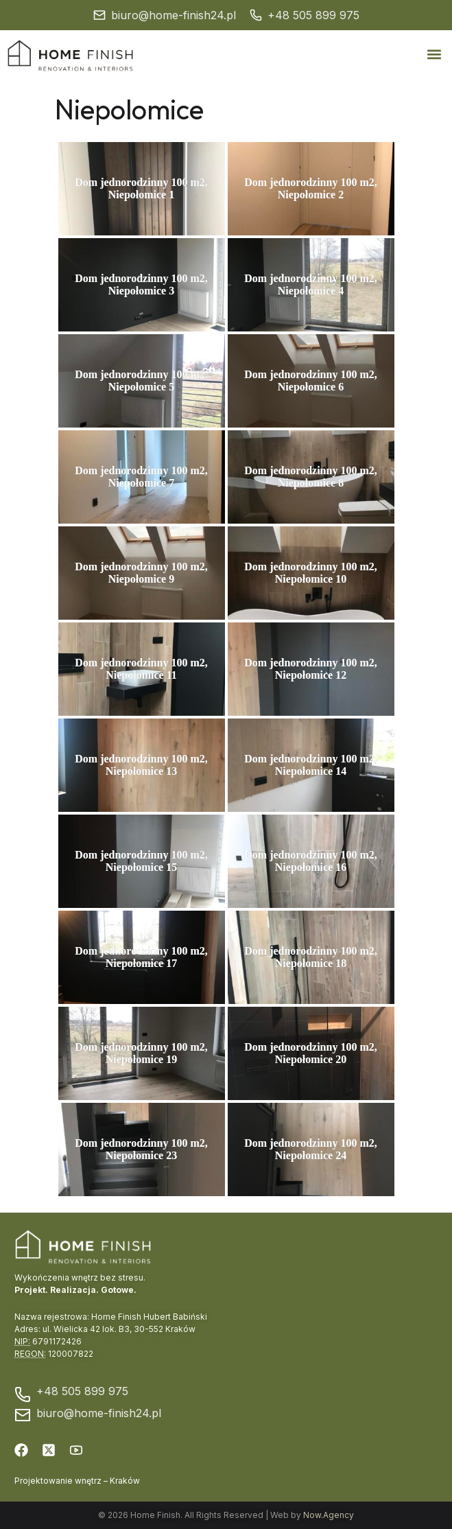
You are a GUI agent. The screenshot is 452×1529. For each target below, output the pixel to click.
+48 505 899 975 (313, 15)
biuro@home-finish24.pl (173, 15)
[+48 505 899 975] (256, 15)
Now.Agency (328, 1515)
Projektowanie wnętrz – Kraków (77, 1480)
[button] (434, 54)
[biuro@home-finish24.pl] (99, 15)
